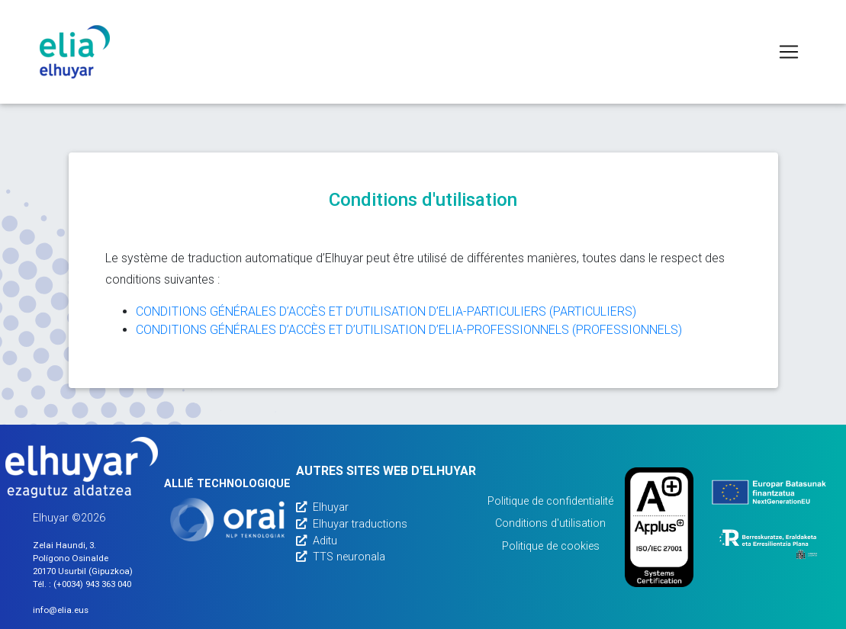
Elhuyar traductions (351, 524)
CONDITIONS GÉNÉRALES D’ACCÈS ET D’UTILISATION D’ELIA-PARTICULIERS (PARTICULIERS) (386, 311)
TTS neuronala (340, 556)
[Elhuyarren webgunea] (81, 467)
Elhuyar (322, 507)
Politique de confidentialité (550, 501)
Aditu (316, 540)
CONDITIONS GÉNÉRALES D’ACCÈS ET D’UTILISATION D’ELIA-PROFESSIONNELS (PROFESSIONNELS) (409, 330)
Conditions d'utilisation (550, 523)
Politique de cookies (551, 546)
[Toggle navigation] (788, 51)
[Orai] (227, 519)
